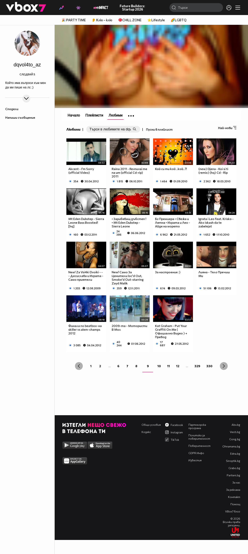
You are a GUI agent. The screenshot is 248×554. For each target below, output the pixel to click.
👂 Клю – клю (102, 20)
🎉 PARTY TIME (74, 20)
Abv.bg (236, 424)
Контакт (234, 497)
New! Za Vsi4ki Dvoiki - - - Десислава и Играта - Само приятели (85, 275)
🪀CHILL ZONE (129, 20)
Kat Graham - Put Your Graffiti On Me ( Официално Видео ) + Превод (171, 331)
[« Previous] (79, 366)
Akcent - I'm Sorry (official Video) (81, 170)
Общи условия (151, 424)
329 (197, 366)
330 (209, 366)
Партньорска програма (197, 426)
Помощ (235, 504)
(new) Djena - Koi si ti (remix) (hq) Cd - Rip (213, 170)
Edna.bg (235, 453)
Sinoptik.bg (233, 460)
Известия (195, 460)
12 (177, 366)
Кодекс (146, 432)
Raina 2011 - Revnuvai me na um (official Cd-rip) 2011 (129, 172)
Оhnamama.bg (231, 446)
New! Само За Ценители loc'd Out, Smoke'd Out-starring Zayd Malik (128, 277)
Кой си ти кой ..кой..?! (171, 169)
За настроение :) (167, 272)
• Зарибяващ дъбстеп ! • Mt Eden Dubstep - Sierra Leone (129, 222)
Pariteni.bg (233, 475)
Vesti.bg (235, 432)
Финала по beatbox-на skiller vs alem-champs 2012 (85, 329)
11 (168, 366)
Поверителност (199, 445)
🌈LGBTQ (178, 20)
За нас (236, 482)
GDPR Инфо (196, 453)
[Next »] (224, 366)
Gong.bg (234, 439)
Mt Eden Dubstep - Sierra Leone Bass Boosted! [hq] (86, 222)
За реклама (233, 489)
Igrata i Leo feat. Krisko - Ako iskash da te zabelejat (216, 222)
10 (159, 366)
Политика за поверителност (199, 437)
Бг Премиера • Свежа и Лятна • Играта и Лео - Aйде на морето (172, 222)
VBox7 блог (232, 511)
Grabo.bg (234, 468)
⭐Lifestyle (156, 20)
